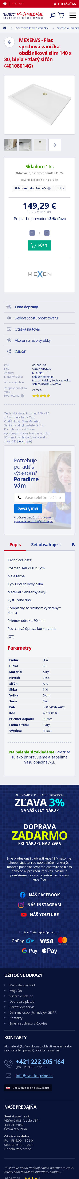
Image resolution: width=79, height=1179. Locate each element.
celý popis (24, 441)
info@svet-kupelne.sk (34, 1075)
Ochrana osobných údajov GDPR (32, 1012)
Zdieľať (20, 351)
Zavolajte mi (28, 509)
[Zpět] (9, 42)
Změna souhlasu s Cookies (28, 1023)
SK (21, 4)
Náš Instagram (44, 904)
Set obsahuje (46, 544)
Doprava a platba (21, 1001)
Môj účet (15, 990)
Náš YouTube (44, 914)
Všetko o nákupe (21, 996)
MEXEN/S (38, 373)
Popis (15, 544)
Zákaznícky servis (22, 1007)
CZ (14, 4)
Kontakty (16, 1018)
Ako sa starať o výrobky (33, 340)
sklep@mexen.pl (43, 376)
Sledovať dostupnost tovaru (36, 317)
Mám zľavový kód (22, 985)
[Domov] (6, 3)
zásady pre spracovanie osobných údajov (33, 519)
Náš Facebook (44, 895)
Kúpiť (42, 245)
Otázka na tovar (27, 329)
